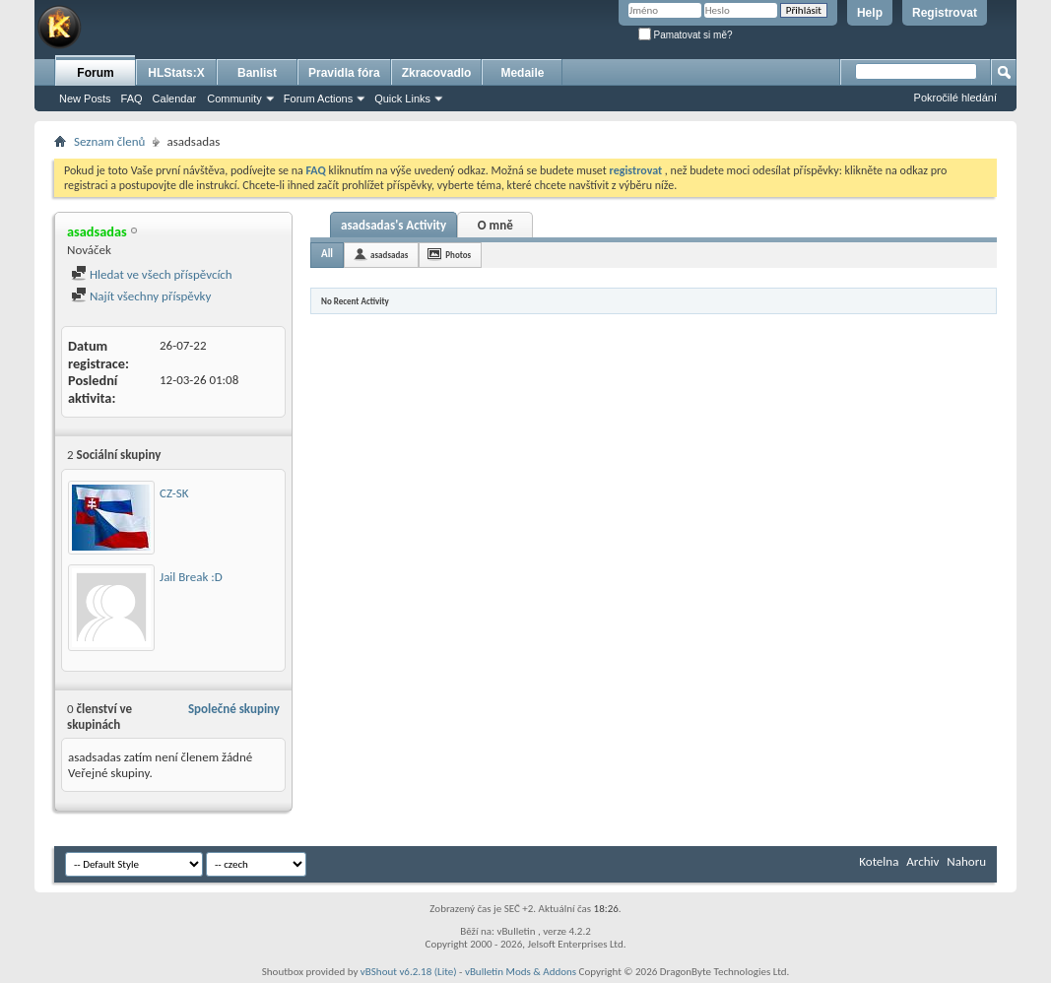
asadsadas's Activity (393, 225)
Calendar (175, 98)
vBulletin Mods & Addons (520, 971)
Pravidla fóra (344, 73)
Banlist (257, 73)
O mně (495, 225)
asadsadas (389, 254)
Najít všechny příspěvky (141, 296)
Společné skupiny (234, 708)
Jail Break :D (191, 576)
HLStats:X (176, 73)
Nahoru (966, 861)
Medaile (522, 73)
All (327, 253)
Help (870, 13)
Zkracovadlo (437, 73)
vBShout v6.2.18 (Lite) (409, 971)
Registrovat (944, 13)
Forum (95, 73)
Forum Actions (318, 98)
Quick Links (402, 98)
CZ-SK (174, 493)
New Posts (85, 98)
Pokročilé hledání (955, 97)
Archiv (922, 861)
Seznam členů (109, 141)
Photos (458, 254)
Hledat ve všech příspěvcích (151, 274)
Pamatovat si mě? (685, 35)
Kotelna (878, 861)
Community (234, 98)
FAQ (132, 98)
